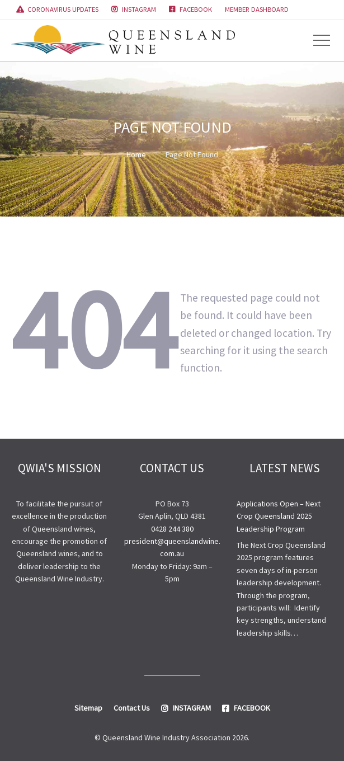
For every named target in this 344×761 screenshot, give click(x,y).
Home (136, 154)
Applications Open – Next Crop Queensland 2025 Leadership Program (279, 516)
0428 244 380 (172, 529)
